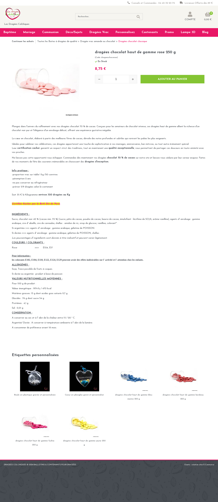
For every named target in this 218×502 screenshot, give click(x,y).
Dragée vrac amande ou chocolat (97, 41)
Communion (50, 32)
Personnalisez (125, 32)
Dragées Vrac (99, 32)
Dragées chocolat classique (132, 41)
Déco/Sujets (74, 32)
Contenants (150, 32)
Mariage (29, 32)
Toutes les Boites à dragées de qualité (57, 41)
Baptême (9, 32)
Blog (205, 32)
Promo (169, 32)
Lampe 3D (188, 32)
